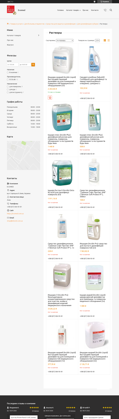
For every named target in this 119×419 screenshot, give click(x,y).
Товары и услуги (16, 24)
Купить (50, 98)
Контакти (94, 10)
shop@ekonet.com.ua (15, 221)
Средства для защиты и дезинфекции (61, 24)
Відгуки (10, 45)
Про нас (85, 10)
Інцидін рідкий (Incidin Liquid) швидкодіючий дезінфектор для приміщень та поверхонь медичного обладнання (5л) (93, 298)
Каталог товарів (72, 10)
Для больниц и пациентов (34, 24)
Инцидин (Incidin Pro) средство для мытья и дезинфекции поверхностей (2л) (93, 246)
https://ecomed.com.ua (15, 214)
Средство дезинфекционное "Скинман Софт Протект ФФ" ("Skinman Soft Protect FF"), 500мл (93, 193)
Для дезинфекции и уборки (87, 24)
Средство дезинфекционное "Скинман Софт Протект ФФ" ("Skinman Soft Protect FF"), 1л (61, 246)
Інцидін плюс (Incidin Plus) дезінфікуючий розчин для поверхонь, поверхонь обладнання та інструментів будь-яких (60, 139)
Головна (60, 10)
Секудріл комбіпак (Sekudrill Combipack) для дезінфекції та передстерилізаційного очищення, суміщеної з (93, 80)
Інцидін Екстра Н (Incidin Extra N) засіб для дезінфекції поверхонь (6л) (61, 192)
